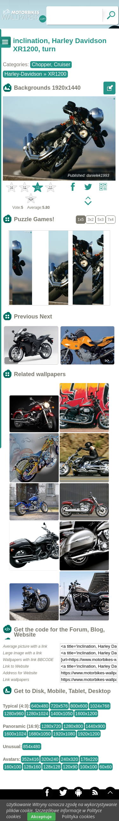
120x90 (70, 766)
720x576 (59, 706)
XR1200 (57, 74)
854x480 (31, 746)
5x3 (100, 219)
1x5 (81, 219)
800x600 (79, 706)
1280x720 (51, 726)
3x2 (91, 219)
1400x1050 (62, 713)
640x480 (39, 706)
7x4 (111, 219)
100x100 (88, 766)
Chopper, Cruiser (51, 64)
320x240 (49, 759)
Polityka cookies (78, 816)
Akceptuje (41, 816)
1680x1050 (39, 733)
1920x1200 (89, 733)
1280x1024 (37, 713)
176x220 (89, 759)
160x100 (12, 766)
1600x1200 (86, 713)
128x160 (32, 766)
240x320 (69, 759)
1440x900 (95, 726)
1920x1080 (64, 733)
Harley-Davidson (23, 74)
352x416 (30, 759)
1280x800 (73, 726)
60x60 (106, 766)
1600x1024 (15, 733)
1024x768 (99, 706)
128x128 (51, 766)
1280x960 (14, 713)
